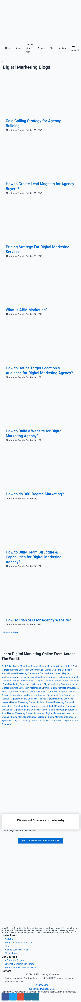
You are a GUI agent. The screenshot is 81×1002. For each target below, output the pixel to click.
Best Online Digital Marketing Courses (20, 666)
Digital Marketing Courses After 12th (58, 666)
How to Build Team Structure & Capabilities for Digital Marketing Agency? (33, 557)
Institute (62, 48)
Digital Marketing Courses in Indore (61, 684)
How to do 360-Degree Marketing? (35, 494)
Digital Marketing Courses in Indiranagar (50, 677)
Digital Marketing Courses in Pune (30, 706)
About (18, 48)
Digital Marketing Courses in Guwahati (26, 691)
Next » (16, 632)
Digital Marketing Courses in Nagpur (29, 717)
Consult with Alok (29, 48)
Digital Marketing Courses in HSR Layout (22, 684)
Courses (41, 48)
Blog (52, 48)
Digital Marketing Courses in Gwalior (31, 720)
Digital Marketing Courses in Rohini (28, 698)
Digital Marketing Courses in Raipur (28, 702)
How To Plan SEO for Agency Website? (38, 620)
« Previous (8, 632)
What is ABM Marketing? (27, 310)
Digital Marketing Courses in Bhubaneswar (22, 669)
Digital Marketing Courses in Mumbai (26, 713)
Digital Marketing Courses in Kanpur (27, 695)
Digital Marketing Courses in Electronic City (58, 680)
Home (8, 48)
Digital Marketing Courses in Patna (31, 709)
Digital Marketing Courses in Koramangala (22, 688)
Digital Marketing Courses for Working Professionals (36, 673)
